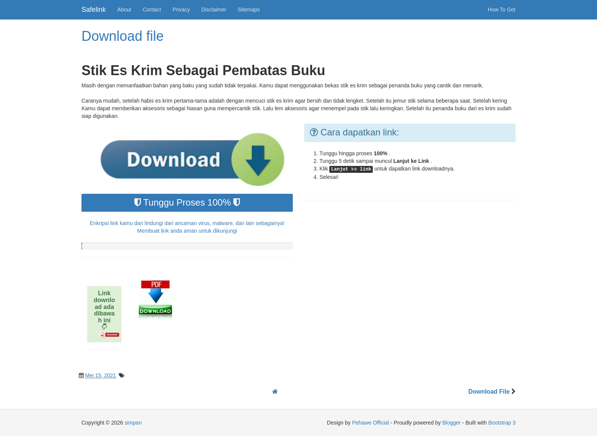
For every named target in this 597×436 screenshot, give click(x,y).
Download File (489, 391)
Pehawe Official (370, 423)
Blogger (451, 423)
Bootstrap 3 (502, 423)
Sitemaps (249, 9)
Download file (122, 36)
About (124, 9)
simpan (133, 423)
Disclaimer (213, 9)
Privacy (181, 9)
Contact (152, 9)
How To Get (502, 9)
